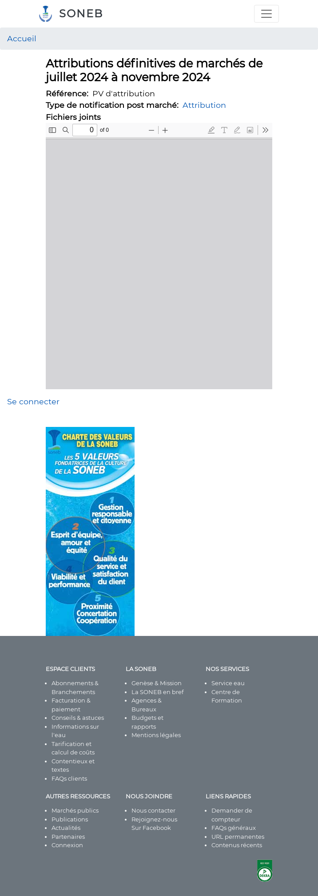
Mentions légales (156, 734)
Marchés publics (75, 810)
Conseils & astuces (78, 717)
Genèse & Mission (156, 683)
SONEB (81, 13)
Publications (70, 819)
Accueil (21, 38)
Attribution (204, 105)
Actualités (66, 827)
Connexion (67, 845)
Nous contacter (153, 810)
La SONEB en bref (157, 691)
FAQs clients (69, 778)
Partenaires (68, 836)
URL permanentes (237, 836)
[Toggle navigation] (266, 14)
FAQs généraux (233, 827)
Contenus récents (236, 845)
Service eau (228, 683)
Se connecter (33, 401)
